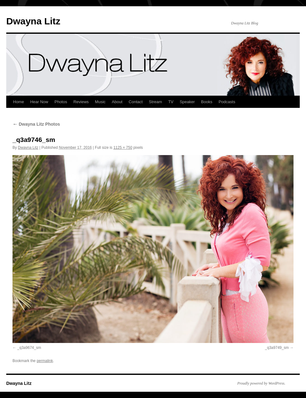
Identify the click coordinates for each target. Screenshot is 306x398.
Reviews (81, 101)
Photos (60, 101)
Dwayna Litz (33, 21)
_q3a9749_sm (277, 347)
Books (206, 101)
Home (18, 101)
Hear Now (39, 101)
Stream (155, 101)
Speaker (187, 101)
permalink (45, 361)
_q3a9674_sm (29, 347)
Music (100, 101)
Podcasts (227, 101)
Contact (136, 101)
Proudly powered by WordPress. (261, 383)
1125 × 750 (122, 147)
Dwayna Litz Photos (36, 124)
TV (171, 101)
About (117, 101)
